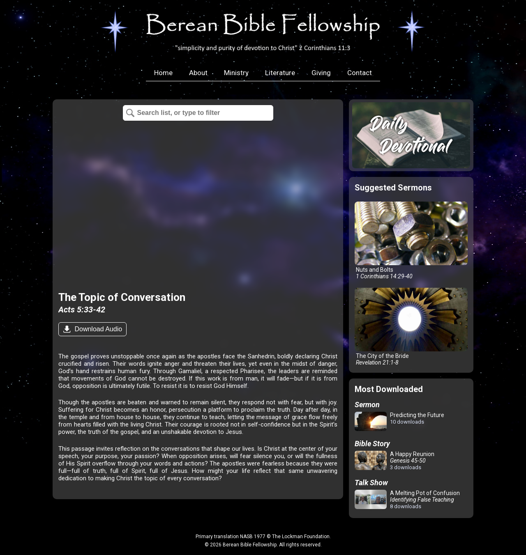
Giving (321, 73)
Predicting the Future (399, 422)
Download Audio (97, 329)
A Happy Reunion (394, 460)
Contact (359, 73)
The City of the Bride (411, 327)
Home (163, 73)
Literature (280, 73)
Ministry (236, 73)
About (198, 73)
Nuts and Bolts (411, 241)
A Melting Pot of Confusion (407, 499)
